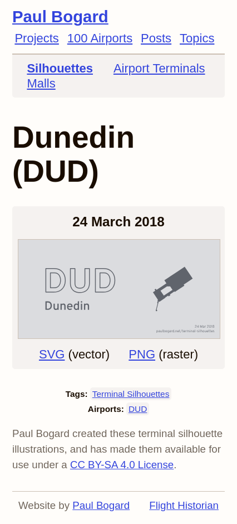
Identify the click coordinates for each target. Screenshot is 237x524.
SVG (52, 354)
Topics (197, 38)
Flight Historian (184, 505)
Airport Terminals (159, 68)
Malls (41, 83)
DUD (138, 409)
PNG (142, 354)
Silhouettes (60, 68)
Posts (156, 38)
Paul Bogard (60, 16)
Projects (36, 38)
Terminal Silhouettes (131, 394)
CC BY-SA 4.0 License (122, 464)
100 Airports (99, 38)
